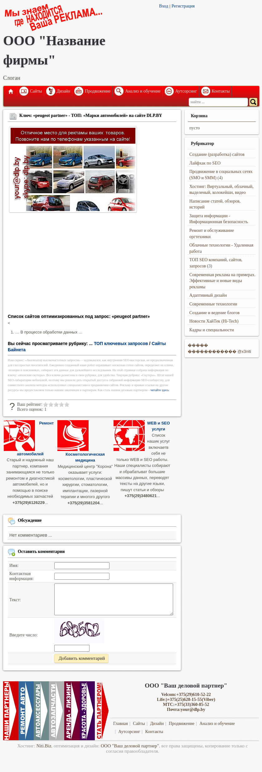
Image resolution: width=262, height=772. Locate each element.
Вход (163, 6)
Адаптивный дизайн (208, 295)
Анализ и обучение (142, 91)
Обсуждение (30, 520)
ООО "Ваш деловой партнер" (130, 745)
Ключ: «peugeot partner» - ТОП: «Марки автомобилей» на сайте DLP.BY (90, 115)
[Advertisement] (92, 265)
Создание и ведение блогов (214, 312)
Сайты (36, 91)
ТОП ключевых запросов (121, 343)
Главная (10, 91)
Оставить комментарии (41, 551)
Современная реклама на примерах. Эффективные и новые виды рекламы (222, 280)
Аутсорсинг (186, 91)
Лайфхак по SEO (205, 163)
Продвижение (97, 91)
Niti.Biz (43, 745)
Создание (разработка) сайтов (217, 154)
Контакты (221, 91)
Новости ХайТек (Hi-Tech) (214, 321)
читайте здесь (160, 390)
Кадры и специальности (211, 330)
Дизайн (63, 91)
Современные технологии (213, 304)
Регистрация (183, 6)
